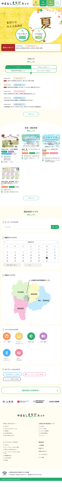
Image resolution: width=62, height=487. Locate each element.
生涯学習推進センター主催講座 (12, 380)
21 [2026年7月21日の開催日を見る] (23, 264)
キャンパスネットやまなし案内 (11, 453)
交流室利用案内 (43, 439)
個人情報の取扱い (8, 439)
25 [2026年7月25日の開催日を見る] (54, 264)
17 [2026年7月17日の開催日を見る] (46, 261)
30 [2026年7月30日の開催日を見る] (38, 267)
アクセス (41, 441)
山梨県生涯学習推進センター (47, 430)
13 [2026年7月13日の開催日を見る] (15, 261)
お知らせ (6, 432)
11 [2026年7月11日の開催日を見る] (54, 258)
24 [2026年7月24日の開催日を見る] (46, 264)
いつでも (28, 271)
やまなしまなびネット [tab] (44, 67)
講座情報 (41, 448)
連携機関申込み (7, 461)
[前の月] (4, 248)
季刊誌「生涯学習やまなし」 (10, 455)
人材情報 (41, 451)
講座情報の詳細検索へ (40, 396)
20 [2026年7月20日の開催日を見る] (15, 264)
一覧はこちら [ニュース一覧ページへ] (33, 116)
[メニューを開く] (57, 3)
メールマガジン (43, 460)
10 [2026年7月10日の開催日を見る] (46, 258)
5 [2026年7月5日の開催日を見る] (7, 258)
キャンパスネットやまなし (10, 448)
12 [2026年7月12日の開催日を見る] (7, 261)
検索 (55, 233)
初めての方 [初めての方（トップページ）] (36, 3)
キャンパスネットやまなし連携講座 (34, 380)
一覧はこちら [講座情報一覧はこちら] (33, 204)
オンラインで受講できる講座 (12, 385)
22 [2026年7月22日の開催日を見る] (31, 264)
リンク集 (41, 463)
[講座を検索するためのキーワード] (27, 233)
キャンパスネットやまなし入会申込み (11, 458)
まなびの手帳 (7, 464)
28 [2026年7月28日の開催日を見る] (23, 267)
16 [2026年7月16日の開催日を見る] (38, 261)
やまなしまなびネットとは (10, 434)
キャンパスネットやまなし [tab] (44, 70)
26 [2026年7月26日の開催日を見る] (7, 267)
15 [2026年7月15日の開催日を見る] (31, 261)
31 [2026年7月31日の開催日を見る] (46, 267)
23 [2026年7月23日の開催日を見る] (38, 264)
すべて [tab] (18, 67)
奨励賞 (5, 466)
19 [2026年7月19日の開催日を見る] (7, 264)
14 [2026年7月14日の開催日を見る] (23, 261)
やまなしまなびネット (9, 430)
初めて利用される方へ (9, 441)
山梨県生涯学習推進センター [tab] (18, 70)
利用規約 (6, 437)
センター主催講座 (43, 437)
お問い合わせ (42, 457)
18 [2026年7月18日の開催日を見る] (54, 261)
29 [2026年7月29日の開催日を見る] (31, 267)
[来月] (57, 248)
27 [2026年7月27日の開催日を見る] (15, 267)
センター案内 (42, 434)
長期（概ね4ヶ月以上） (11, 271)
